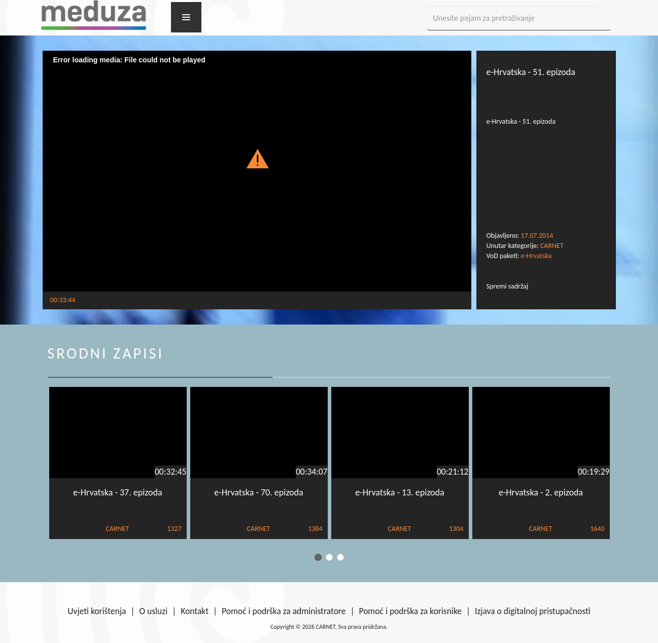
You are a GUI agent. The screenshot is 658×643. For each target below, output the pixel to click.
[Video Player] (257, 171)
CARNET (552, 245)
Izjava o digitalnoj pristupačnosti (533, 611)
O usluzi (154, 611)
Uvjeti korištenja (96, 611)
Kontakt (195, 611)
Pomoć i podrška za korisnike (410, 611)
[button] (257, 158)
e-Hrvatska (536, 256)
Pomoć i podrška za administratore (283, 611)
